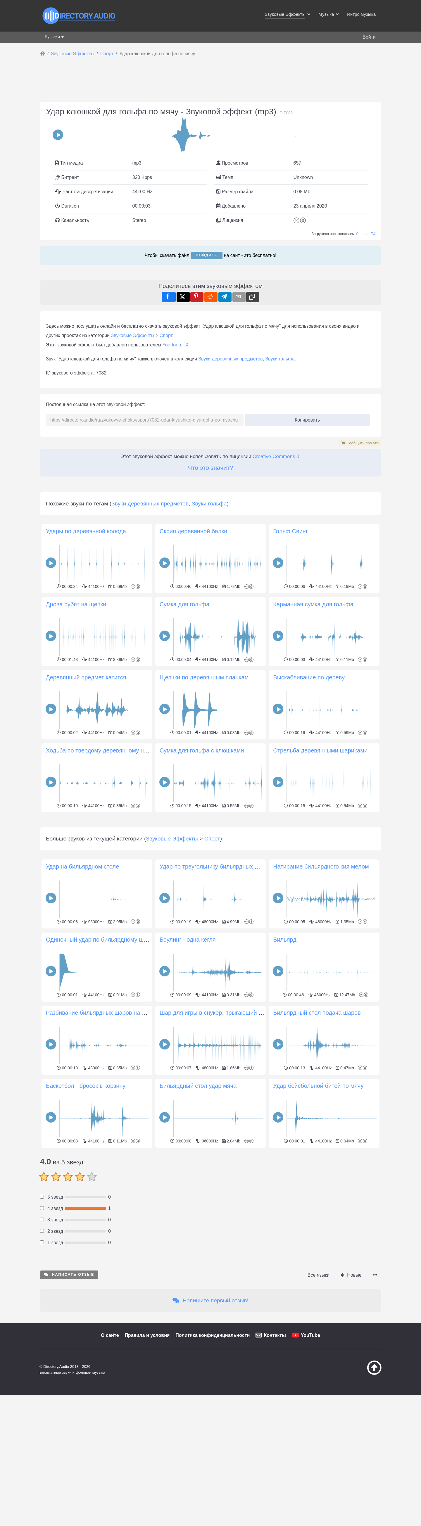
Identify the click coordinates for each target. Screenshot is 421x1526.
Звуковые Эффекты (132, 335)
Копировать (305, 418)
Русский (52, 36)
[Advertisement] (210, 855)
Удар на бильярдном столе (82, 948)
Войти (369, 36)
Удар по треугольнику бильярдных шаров (216, 948)
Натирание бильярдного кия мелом (321, 948)
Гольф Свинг (290, 531)
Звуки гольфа (279, 358)
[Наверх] (360, 1455)
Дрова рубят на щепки (76, 604)
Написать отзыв (69, 1356)
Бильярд (284, 1021)
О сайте (110, 1417)
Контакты (275, 1417)
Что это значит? (210, 467)
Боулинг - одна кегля (188, 1021)
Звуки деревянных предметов (230, 358)
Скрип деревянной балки (193, 531)
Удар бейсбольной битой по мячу (318, 1167)
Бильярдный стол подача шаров (317, 1094)
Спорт (166, 335)
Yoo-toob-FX (365, 234)
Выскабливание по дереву (309, 677)
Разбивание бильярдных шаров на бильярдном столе (119, 1094)
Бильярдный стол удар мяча (198, 1167)
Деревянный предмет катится (86, 677)
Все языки (318, 1356)
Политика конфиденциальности (212, 1417)
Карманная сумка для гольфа (313, 604)
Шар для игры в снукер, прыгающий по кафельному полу (237, 1094)
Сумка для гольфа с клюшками (202, 750)
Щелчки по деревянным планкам (204, 677)
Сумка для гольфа (185, 604)
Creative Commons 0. (277, 456)
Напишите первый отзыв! (210, 1382)
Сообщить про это (360, 443)
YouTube (310, 1417)
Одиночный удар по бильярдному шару (99, 1021)
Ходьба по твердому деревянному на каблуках (109, 750)
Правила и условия (147, 1417)
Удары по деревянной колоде (86, 531)
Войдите (207, 255)
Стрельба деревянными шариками (320, 750)
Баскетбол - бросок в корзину (85, 1167)
